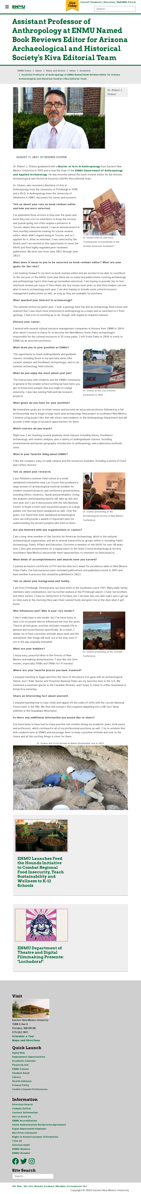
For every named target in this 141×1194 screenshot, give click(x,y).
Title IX (17, 1140)
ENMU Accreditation (24, 1120)
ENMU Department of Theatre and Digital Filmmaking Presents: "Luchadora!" (40, 954)
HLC (85, 1186)
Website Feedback (44, 1186)
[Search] (115, 9)
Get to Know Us (21, 1116)
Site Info (28, 1186)
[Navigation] (7, 7)
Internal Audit (21, 1145)
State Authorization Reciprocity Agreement (39, 1124)
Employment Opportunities (28, 1056)
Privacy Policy (20, 1085)
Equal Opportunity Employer (29, 1128)
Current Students (91, 2)
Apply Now (18, 1052)
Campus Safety (21, 1108)
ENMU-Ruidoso (21, 1149)
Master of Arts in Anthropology (79, 166)
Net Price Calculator (24, 1132)
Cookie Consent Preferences (30, 1089)
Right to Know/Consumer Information (35, 1136)
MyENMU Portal (126, 2)
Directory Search (22, 1104)
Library (16, 1077)
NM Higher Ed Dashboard (68, 1186)
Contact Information (25, 1112)
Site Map (16, 1186)
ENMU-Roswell (21, 1153)
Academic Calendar (24, 1060)
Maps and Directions (26, 1040)
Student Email (21, 1073)
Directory (109, 2)
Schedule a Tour (23, 1036)
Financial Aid (20, 1064)
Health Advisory (21, 1081)
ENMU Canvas (20, 1069)
